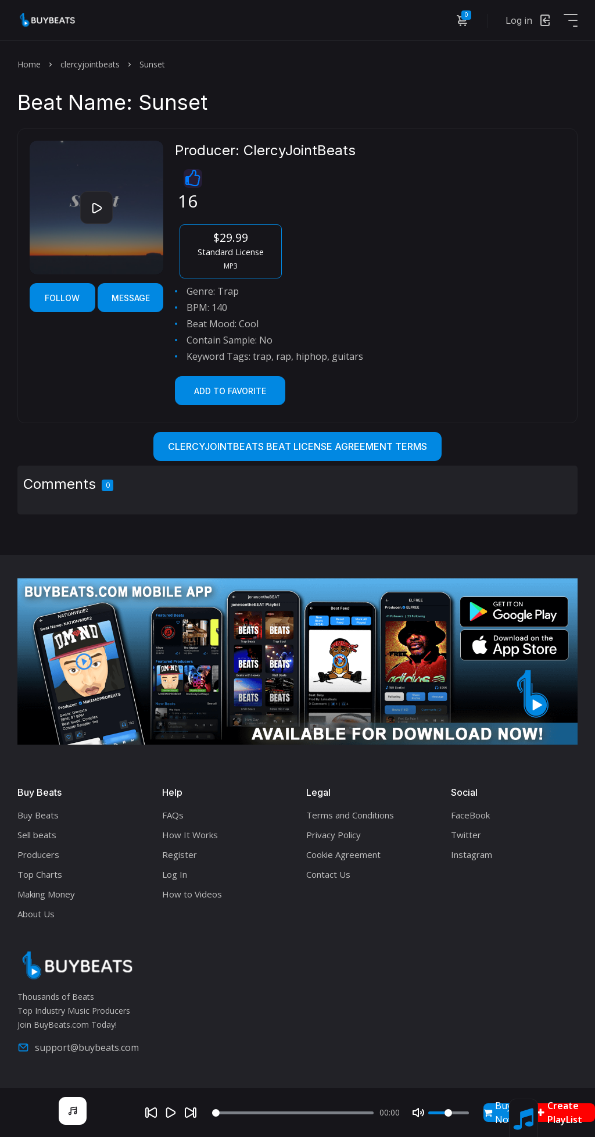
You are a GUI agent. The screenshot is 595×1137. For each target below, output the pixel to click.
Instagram (471, 854)
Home (29, 64)
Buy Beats (38, 815)
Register (179, 854)
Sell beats (36, 835)
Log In (174, 874)
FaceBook (470, 815)
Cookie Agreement (343, 854)
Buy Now (499, 1112)
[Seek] (293, 1112)
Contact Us (328, 874)
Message (131, 298)
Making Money (46, 894)
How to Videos (192, 894)
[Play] (171, 1113)
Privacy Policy (333, 835)
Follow (62, 298)
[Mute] (418, 1113)
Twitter (466, 835)
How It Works (190, 835)
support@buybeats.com (78, 1047)
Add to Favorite (230, 391)
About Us (36, 914)
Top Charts (39, 874)
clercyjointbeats (90, 64)
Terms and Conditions (350, 815)
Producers (38, 854)
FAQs (173, 815)
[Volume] (448, 1112)
